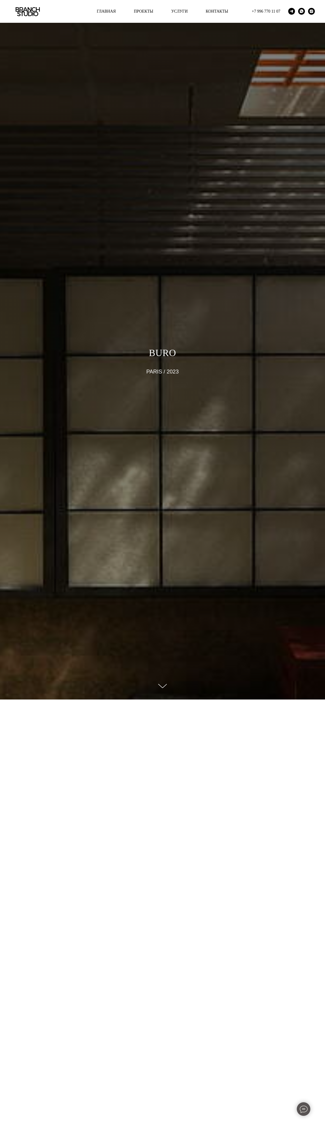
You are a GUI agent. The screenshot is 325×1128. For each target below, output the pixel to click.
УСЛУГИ (179, 11)
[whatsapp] (301, 11)
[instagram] (311, 11)
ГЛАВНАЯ (106, 11)
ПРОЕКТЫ (143, 11)
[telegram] (291, 11)
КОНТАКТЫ (217, 11)
